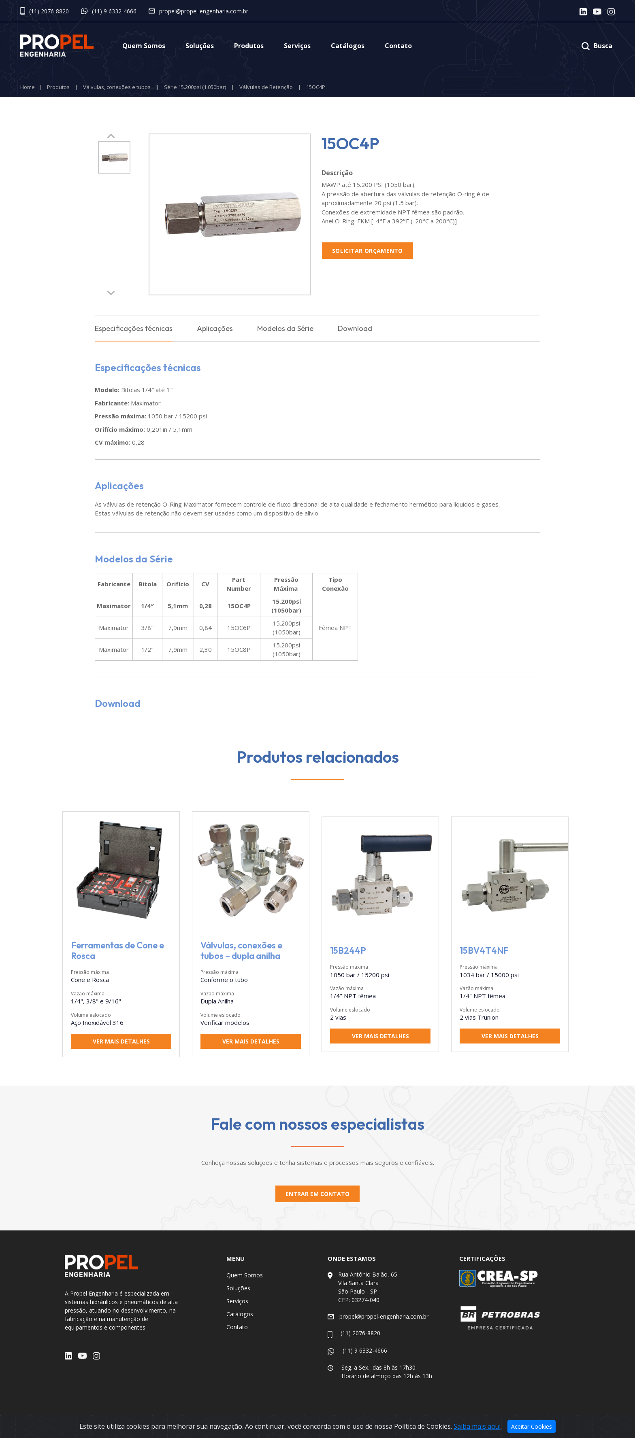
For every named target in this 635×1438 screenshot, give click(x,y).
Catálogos (347, 45)
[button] (111, 293)
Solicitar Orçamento (367, 251)
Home (27, 87)
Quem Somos (143, 45)
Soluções (199, 45)
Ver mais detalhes (121, 1042)
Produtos (249, 45)
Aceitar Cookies (531, 1426)
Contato (398, 45)
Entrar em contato (317, 1194)
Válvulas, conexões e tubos (117, 87)
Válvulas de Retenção (266, 87)
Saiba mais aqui (477, 1426)
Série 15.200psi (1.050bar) (195, 87)
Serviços (297, 45)
